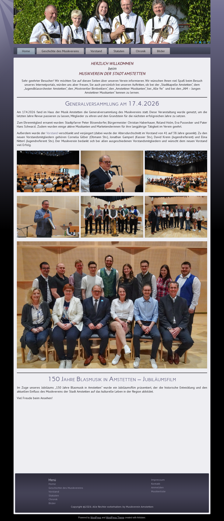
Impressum (158, 479)
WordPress (95, 517)
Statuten (119, 51)
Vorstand (96, 51)
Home (26, 51)
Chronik (140, 51)
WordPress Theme (115, 517)
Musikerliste (158, 491)
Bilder (161, 51)
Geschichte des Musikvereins (60, 51)
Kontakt (155, 483)
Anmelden (157, 487)
